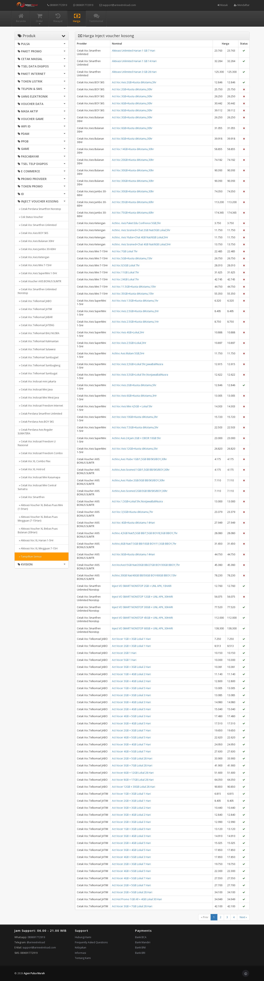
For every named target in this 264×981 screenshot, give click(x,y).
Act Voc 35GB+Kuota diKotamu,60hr (133, 202)
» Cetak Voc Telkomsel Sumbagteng (39, 365)
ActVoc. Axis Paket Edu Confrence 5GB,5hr (136, 223)
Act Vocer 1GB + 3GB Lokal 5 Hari (131, 688)
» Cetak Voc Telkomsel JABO (35, 301)
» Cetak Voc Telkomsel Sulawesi (36, 349)
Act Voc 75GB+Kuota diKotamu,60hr (133, 212)
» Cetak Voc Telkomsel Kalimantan (38, 341)
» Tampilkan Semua (29, 556)
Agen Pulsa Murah (34, 973)
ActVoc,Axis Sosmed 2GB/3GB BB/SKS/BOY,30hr (139, 491)
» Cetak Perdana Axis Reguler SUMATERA (35, 431)
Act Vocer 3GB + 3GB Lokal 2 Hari (131, 667)
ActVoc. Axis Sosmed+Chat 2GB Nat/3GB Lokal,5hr (141, 230)
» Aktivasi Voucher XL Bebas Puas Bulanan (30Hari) (38, 530)
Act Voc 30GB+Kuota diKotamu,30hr (133, 170)
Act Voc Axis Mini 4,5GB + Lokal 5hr (132, 406)
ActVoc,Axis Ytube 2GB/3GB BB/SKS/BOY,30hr (138, 480)
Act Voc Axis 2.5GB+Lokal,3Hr (129, 343)
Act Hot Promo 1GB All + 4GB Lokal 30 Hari (137, 899)
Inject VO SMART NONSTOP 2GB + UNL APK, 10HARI (141, 586)
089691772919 (57, 5)
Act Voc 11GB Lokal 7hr (125, 272)
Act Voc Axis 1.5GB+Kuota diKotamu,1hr (135, 300)
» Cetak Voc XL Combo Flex (34, 461)
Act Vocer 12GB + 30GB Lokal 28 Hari (133, 786)
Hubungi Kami (83, 937)
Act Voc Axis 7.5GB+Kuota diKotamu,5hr (135, 427)
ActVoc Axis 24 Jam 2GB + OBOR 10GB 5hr (136, 438)
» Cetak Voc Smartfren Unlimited (37, 225)
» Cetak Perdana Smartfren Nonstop (39, 209)
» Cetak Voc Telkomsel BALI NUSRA (38, 333)
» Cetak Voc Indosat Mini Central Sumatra (37, 487)
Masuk (223, 5)
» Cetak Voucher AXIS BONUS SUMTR (39, 281)
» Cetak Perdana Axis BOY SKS (36, 421)
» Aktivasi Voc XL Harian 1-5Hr (36, 540)
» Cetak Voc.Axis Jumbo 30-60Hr (37, 249)
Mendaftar (242, 5)
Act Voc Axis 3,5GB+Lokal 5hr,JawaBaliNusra (137, 364)
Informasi (80, 953)
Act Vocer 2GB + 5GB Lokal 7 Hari (131, 885)
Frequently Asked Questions (91, 942)
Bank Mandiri (142, 942)
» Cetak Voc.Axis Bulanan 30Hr (36, 241)
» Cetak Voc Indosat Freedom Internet (40, 405)
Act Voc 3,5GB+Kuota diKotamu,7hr (132, 512)
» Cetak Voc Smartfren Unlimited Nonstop (37, 291)
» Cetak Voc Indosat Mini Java (35, 389)
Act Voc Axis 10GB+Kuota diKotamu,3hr (135, 417)
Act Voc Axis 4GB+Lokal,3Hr (128, 332)
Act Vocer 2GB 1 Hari (124, 653)
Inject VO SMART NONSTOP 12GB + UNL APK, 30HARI (142, 596)
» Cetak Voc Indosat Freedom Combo (40, 453)
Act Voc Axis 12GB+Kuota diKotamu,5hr (135, 448)
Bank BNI (140, 947)
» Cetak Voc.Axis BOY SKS (33, 233)
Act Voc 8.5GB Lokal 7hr (126, 265)
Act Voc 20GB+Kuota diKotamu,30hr (133, 160)
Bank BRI (140, 953)
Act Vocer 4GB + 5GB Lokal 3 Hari (131, 716)
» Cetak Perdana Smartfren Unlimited (40, 413)
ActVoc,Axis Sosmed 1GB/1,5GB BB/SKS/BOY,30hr (141, 469)
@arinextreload (36, 942)
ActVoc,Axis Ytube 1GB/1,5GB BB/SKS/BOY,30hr (139, 459)
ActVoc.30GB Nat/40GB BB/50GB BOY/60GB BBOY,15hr (144, 575)
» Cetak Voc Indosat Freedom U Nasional (37, 443)
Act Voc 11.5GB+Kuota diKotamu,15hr (134, 286)
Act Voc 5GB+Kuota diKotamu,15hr (132, 258)
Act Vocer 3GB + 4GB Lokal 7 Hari (131, 744)
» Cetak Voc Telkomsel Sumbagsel (38, 357)
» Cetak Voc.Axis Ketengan (33, 257)
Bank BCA (140, 937)
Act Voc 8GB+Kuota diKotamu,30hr (132, 110)
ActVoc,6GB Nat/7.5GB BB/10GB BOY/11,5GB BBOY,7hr (144, 543)
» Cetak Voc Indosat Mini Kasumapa (39, 477)
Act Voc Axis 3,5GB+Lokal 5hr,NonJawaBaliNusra (140, 374)
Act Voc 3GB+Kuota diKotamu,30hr (132, 96)
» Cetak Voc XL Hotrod (31, 469)
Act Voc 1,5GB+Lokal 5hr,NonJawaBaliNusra (137, 501)
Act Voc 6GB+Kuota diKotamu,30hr (132, 103)
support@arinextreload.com (117, 5)
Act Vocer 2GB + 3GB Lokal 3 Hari (131, 695)
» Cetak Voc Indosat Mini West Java (38, 397)
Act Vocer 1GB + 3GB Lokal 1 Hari (131, 639)
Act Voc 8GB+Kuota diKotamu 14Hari (133, 554)
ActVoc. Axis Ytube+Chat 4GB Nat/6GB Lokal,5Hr (140, 237)
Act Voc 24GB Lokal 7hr (125, 279)
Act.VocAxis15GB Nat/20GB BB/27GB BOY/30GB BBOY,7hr (146, 565)
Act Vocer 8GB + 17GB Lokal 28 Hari (133, 779)
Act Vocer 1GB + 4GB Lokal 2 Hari (131, 674)
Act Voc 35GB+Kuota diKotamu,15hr (133, 293)
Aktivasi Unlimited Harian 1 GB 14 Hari (134, 61)
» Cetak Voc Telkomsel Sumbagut (37, 373)
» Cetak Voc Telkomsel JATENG (36, 325)
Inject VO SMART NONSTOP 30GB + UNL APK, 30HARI (142, 607)
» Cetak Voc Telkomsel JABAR (35, 317)
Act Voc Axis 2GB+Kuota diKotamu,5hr (134, 82)
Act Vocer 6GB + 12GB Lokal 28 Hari (133, 772)
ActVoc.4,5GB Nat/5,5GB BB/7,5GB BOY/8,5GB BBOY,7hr (145, 533)
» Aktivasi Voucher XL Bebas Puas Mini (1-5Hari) (40, 507)
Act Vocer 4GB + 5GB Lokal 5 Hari (131, 737)
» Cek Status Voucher (30, 217)
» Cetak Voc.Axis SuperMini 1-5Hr (37, 273)
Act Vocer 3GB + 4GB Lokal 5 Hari (131, 723)
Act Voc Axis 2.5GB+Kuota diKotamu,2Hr (135, 311)
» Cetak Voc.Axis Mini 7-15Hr (35, 265)
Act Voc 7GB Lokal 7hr (125, 251)
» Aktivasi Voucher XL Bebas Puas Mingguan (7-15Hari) (38, 518)
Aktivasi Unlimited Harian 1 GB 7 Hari (133, 50)
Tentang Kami (83, 958)
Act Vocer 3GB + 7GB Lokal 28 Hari (132, 765)
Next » (243, 917)
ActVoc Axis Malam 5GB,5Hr (128, 353)
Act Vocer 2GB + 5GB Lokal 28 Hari (132, 758)
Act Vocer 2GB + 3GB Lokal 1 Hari (131, 646)
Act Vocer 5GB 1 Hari (124, 660)
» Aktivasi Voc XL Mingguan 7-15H (38, 548)
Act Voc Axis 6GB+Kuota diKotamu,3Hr (134, 395)
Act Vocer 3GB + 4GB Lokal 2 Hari (131, 681)
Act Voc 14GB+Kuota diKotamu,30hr (133, 149)
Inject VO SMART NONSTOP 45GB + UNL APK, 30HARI (142, 617)
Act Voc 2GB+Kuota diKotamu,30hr (132, 89)
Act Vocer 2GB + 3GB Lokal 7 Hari (131, 730)
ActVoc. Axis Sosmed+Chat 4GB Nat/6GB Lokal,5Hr (141, 244)
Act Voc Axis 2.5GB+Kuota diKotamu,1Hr (135, 321)
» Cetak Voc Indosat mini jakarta (37, 381)
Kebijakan (80, 947)
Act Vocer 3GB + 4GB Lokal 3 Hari (131, 702)
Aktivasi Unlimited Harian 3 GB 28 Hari (134, 72)
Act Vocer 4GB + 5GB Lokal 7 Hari (131, 751)
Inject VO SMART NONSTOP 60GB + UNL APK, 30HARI (142, 628)
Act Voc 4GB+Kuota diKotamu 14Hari (133, 522)
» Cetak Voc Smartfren (31, 497)
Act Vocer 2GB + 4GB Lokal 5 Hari (131, 709)
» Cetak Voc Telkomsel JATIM (35, 309)
